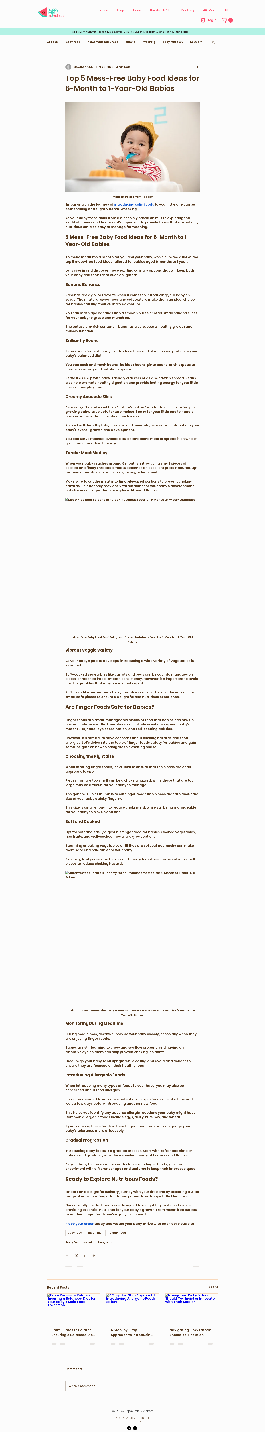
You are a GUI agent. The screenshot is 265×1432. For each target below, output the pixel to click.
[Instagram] (129, 1428)
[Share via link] (94, 1255)
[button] (227, 20)
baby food (73, 42)
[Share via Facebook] (67, 1255)
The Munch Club (138, 31)
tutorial (131, 42)
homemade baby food (103, 42)
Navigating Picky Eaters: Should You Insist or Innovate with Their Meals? (190, 1332)
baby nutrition (173, 42)
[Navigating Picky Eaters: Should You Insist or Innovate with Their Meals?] (191, 1308)
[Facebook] (135, 1428)
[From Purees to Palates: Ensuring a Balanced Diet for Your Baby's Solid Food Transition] (73, 1308)
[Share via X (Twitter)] (76, 1255)
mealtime (95, 1232)
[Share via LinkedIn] (85, 1255)
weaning (149, 42)
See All (213, 1287)
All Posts (53, 42)
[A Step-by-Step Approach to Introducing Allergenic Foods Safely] (132, 1308)
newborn (196, 42)
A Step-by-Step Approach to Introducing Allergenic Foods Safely (132, 1332)
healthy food (117, 1232)
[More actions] (197, 67)
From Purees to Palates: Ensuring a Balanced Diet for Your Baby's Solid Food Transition (73, 1332)
